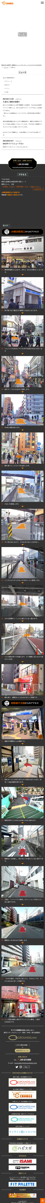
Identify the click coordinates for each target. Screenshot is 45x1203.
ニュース (6, 67)
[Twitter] (16, 1066)
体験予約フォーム (22, 1050)
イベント (7, 88)
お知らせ (7, 85)
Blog (26, 1067)
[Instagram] (20, 1066)
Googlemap (37, 189)
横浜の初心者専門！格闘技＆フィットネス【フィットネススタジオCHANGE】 (21, 65)
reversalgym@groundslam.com (22, 167)
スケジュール (8, 81)
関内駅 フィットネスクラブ (17, 1179)
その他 (6, 92)
